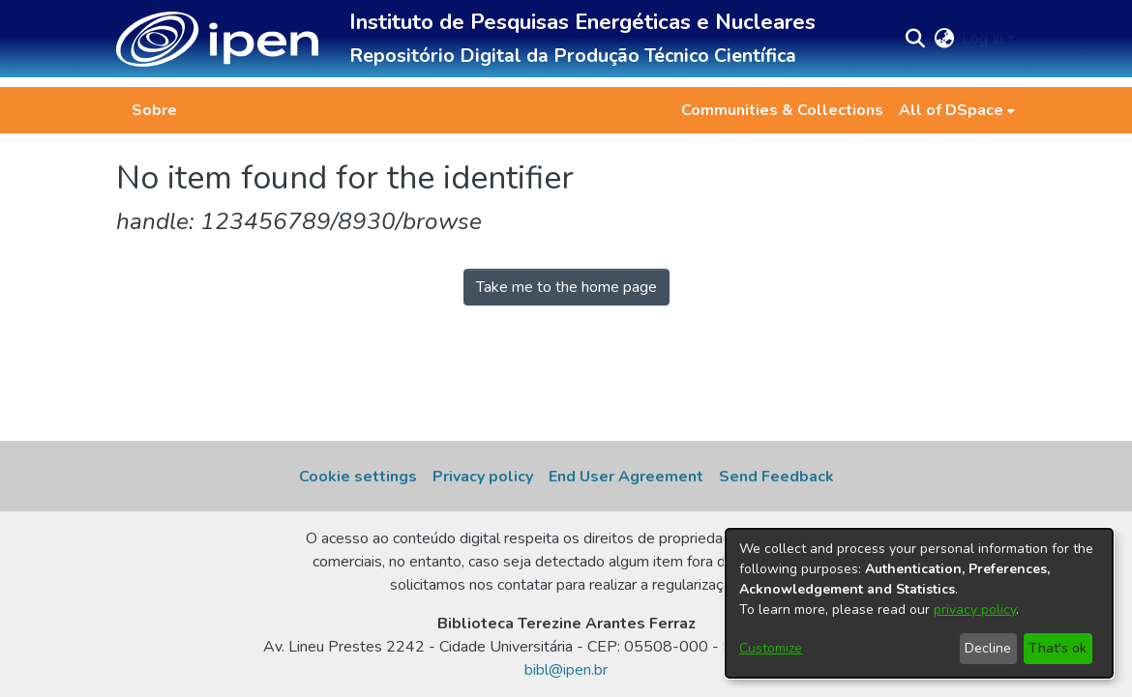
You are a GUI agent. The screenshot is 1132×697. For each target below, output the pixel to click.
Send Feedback (776, 476)
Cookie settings (358, 476)
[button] (217, 39)
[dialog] (919, 603)
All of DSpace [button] (951, 110)
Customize (770, 648)
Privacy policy (482, 476)
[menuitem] (957, 110)
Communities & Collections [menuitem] (782, 110)
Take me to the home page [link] (566, 287)
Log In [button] (984, 38)
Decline (988, 648)
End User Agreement (626, 476)
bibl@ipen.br (566, 670)
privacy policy (975, 609)
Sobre (154, 110)
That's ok (1057, 648)
